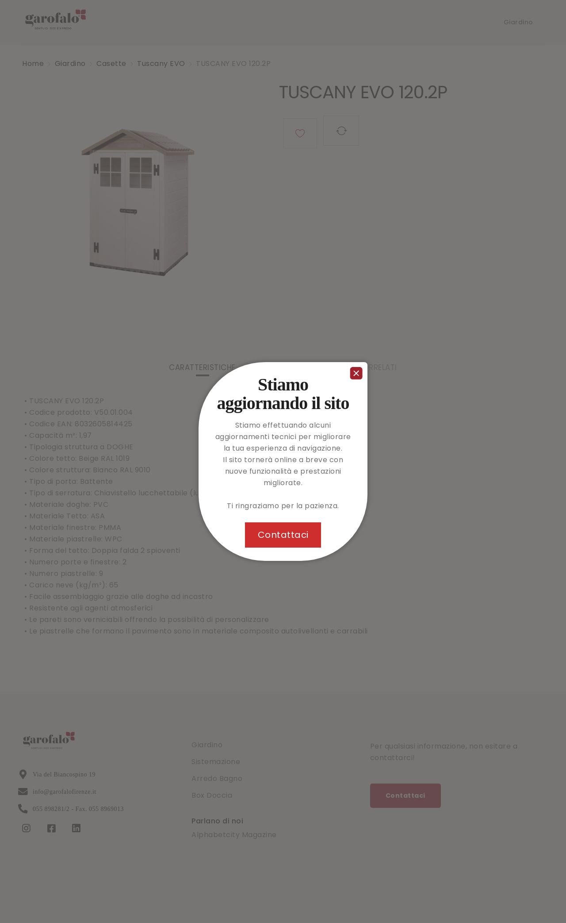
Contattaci (283, 535)
